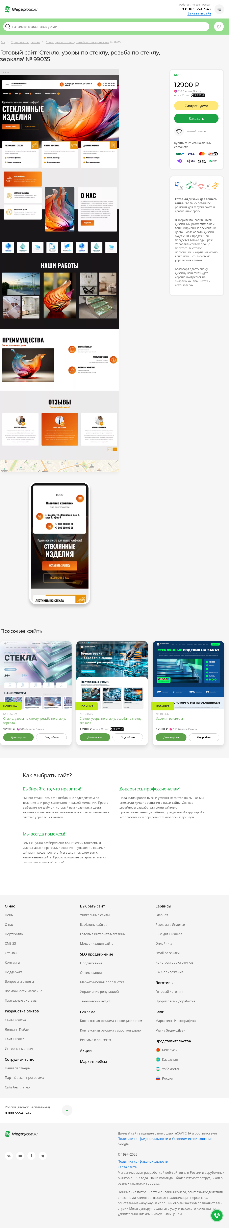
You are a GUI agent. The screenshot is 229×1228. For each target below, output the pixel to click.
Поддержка (14, 972)
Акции (86, 1050)
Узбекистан (167, 1069)
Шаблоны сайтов (93, 924)
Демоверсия (18, 737)
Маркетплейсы (93, 1061)
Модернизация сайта (96, 943)
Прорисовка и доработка (175, 1001)
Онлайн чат (164, 943)
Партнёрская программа (24, 1077)
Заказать (196, 118)
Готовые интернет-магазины (103, 934)
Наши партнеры (17, 1068)
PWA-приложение (169, 972)
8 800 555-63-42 (196, 9)
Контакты (12, 962)
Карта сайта (127, 1167)
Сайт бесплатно (17, 1087)
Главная (161, 915)
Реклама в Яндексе (170, 924)
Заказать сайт (199, 13)
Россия (164, 1078)
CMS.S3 (10, 943)
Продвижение (91, 963)
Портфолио (14, 934)
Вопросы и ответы (19, 981)
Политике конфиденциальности (143, 1139)
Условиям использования (192, 1139)
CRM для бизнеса (168, 934)
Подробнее (51, 737)
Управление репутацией (99, 991)
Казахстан (166, 1059)
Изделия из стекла (169, 718)
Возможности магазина (23, 991)
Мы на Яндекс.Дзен (170, 1030)
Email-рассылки (167, 953)
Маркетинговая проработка (102, 982)
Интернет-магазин (19, 1048)
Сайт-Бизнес (14, 1039)
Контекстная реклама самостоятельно (110, 1030)
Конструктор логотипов (174, 962)
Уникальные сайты (95, 915)
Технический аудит (95, 1001)
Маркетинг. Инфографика (175, 1020)
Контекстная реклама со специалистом (111, 1020)
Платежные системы (21, 1000)
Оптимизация (91, 972)
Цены (9, 915)
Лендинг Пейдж (17, 1029)
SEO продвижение (96, 954)
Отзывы (11, 953)
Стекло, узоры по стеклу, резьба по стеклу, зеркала (34, 720)
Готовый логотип (169, 991)
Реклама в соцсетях (95, 1040)
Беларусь (166, 1050)
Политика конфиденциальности (143, 1161)
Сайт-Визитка (15, 1020)
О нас (9, 924)
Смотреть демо (196, 106)
